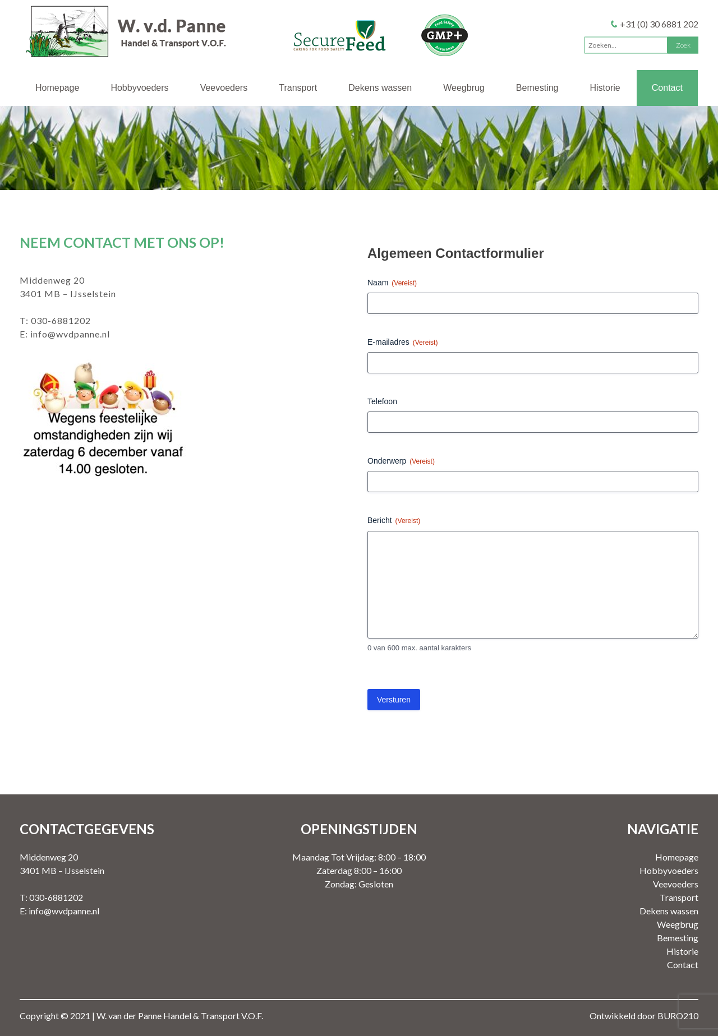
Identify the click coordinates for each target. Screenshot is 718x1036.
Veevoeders (224, 87)
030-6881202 (61, 320)
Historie (605, 87)
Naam (392, 283)
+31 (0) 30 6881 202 (659, 23)
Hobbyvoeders (139, 87)
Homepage (57, 87)
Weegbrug (464, 87)
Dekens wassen (380, 87)
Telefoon (382, 401)
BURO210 (677, 1015)
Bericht (393, 521)
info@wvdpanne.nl (70, 334)
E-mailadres (402, 342)
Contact (667, 87)
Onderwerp (401, 461)
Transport (298, 87)
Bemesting (537, 87)
